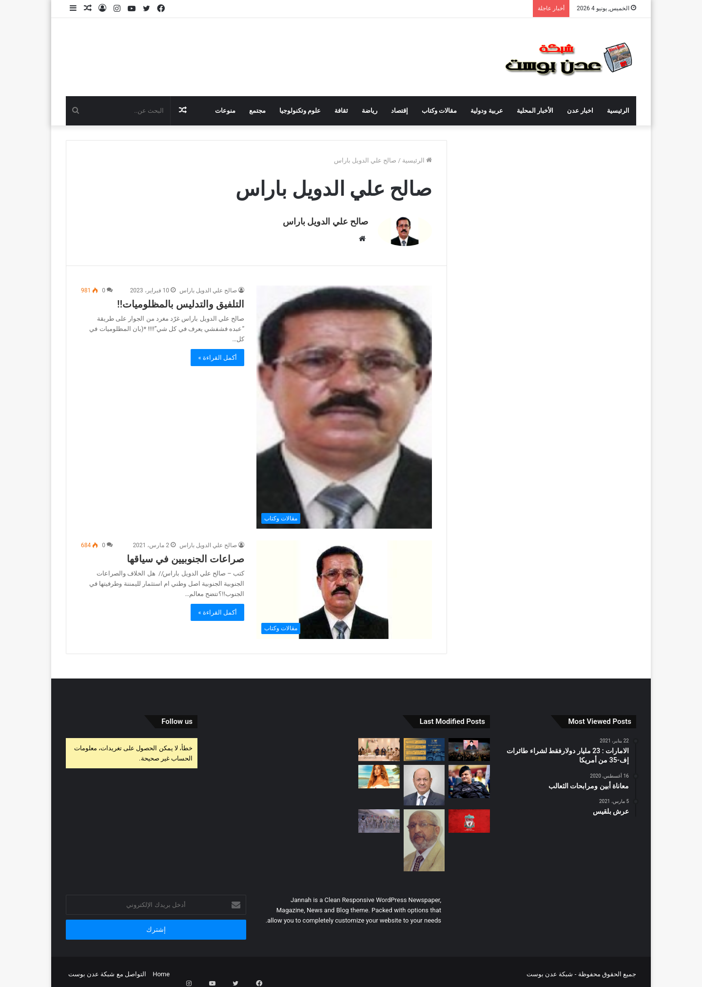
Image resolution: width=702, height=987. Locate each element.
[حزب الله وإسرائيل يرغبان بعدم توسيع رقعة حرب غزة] (469, 744)
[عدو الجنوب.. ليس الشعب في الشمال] (424, 835)
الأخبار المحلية (535, 110)
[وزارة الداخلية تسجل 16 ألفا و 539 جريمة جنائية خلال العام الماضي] (424, 745)
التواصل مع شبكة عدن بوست (107, 969)
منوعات (225, 110)
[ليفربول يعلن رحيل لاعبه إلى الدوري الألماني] (469, 816)
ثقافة (341, 110)
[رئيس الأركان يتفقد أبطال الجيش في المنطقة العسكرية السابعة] (379, 816)
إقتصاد (399, 110)
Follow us (177, 716)
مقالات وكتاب (439, 110)
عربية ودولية (486, 110)
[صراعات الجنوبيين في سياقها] (344, 584)
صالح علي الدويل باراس (325, 221)
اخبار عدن (580, 110)
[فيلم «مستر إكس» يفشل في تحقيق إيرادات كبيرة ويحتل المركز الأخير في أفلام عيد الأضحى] (379, 771)
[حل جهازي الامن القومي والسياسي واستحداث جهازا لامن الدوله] (424, 780)
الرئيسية (618, 110)
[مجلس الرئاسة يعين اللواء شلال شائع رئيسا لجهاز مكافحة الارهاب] (469, 776)
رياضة (369, 110)
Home (161, 969)
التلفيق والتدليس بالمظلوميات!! (180, 299)
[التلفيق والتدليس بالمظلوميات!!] (344, 402)
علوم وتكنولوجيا (300, 110)
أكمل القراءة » (217, 352)
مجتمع (257, 110)
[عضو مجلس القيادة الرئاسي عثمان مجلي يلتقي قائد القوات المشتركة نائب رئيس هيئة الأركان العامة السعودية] (379, 745)
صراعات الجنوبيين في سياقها (185, 554)
